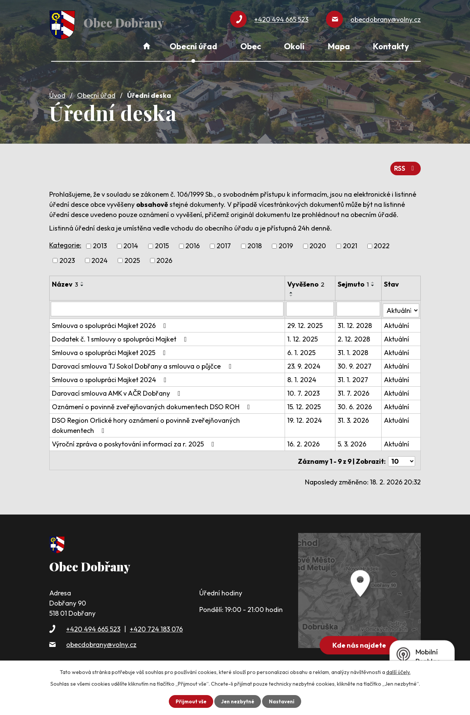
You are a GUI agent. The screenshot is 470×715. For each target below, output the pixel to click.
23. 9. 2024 (304, 361)
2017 (224, 243)
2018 (254, 243)
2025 (132, 257)
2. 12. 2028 (354, 334)
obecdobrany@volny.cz (101, 638)
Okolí (294, 46)
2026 (164, 257)
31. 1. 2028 (353, 348)
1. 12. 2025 (303, 334)
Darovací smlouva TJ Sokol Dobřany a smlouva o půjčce (143, 361)
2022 (382, 243)
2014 (130, 243)
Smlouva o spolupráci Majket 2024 (111, 375)
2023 (67, 257)
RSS (405, 165)
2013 (100, 243)
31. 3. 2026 (354, 415)
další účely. (398, 671)
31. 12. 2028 (355, 321)
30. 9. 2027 (355, 361)
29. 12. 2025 (305, 321)
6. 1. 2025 (302, 348)
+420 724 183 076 (156, 622)
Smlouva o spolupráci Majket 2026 (110, 321)
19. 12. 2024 (305, 415)
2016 (192, 243)
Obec (250, 46)
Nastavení (283, 701)
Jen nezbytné (237, 701)
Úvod (57, 92)
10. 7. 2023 (304, 388)
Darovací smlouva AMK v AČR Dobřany (117, 388)
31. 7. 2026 (354, 388)
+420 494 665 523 (93, 622)
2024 (99, 257)
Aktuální (396, 321)
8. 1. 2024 (302, 375)
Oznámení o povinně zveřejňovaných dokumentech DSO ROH (152, 402)
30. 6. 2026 (355, 402)
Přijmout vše (189, 701)
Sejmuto (354, 281)
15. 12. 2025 (304, 402)
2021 (350, 243)
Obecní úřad (96, 92)
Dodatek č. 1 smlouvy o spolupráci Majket (121, 334)
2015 (162, 243)
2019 (286, 243)
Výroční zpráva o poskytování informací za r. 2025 (134, 439)
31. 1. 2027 (353, 375)
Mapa (339, 46)
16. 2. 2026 (304, 439)
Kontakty (391, 46)
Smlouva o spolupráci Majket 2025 (110, 348)
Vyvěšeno (306, 281)
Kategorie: (65, 242)
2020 (317, 243)
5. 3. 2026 (352, 439)
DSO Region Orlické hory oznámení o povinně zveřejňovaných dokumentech (146, 420)
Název (65, 281)
